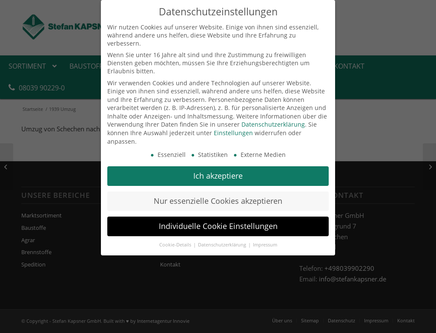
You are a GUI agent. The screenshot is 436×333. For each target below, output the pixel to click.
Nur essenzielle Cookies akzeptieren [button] (218, 201)
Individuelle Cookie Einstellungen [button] (218, 226)
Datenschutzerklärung (273, 124)
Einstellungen (233, 133)
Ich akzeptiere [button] (218, 176)
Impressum (265, 245)
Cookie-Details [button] (175, 245)
